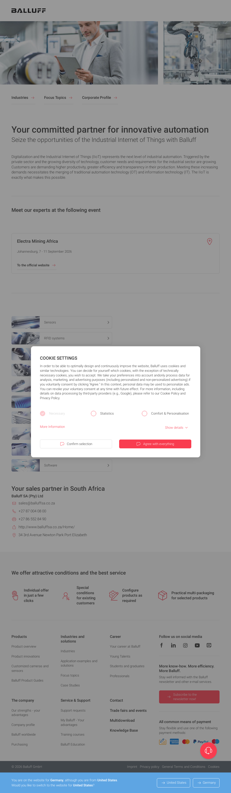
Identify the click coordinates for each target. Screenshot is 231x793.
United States (173, 782)
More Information (52, 427)
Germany (206, 782)
